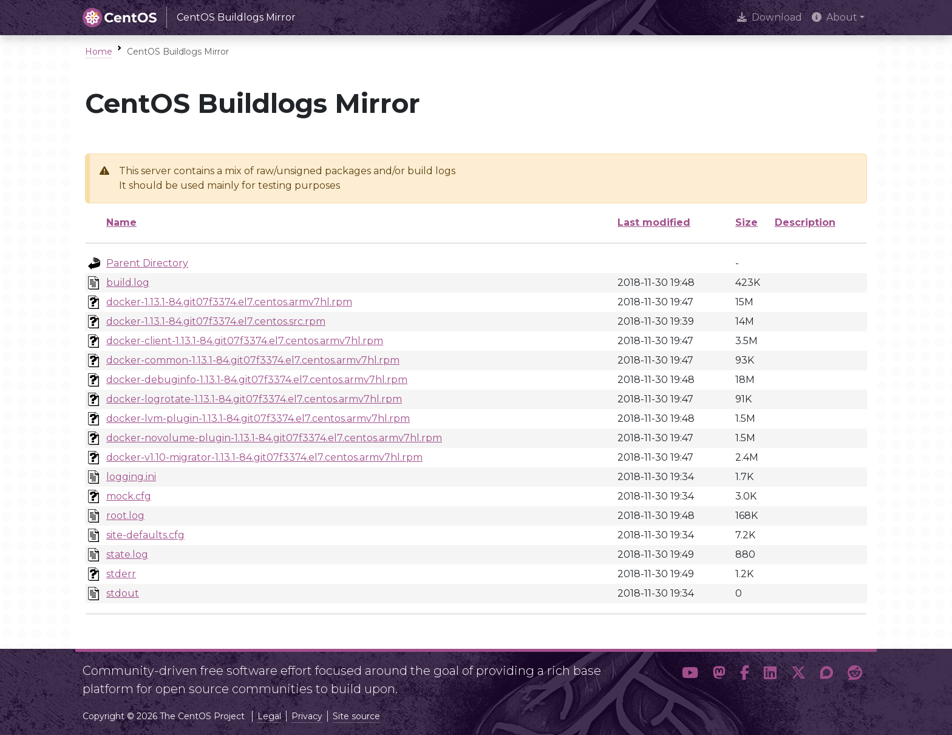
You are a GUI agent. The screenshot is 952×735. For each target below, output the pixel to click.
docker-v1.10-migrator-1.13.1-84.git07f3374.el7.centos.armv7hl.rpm (264, 457)
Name (121, 222)
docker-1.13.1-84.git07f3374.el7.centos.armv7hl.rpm (229, 302)
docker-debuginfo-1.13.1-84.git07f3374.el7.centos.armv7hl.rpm (256, 379)
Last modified (653, 222)
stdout (122, 593)
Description (805, 222)
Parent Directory (147, 263)
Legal (269, 716)
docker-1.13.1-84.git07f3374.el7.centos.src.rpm (215, 321)
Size (746, 222)
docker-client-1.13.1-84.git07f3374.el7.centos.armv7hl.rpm (244, 341)
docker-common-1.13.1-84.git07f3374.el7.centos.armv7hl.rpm (252, 360)
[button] (690, 675)
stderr (121, 574)
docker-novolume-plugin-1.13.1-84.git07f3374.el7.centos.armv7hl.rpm (274, 438)
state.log (127, 554)
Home (98, 51)
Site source (356, 716)
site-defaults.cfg (145, 535)
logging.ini (131, 477)
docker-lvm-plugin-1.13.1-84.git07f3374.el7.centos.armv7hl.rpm (258, 418)
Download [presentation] (769, 17)
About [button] (834, 17)
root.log (125, 515)
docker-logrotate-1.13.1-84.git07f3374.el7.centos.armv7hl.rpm (254, 399)
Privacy (306, 716)
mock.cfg (128, 496)
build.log (127, 282)
